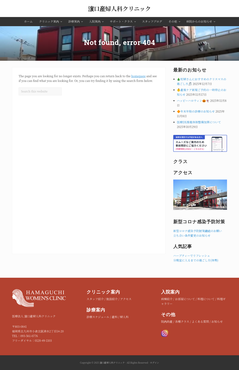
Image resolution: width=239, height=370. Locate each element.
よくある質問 (200, 321)
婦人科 (124, 317)
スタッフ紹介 (95, 299)
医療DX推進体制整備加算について (199, 122)
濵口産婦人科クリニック (119, 8)
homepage (138, 76)
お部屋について (185, 299)
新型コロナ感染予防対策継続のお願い (197, 231)
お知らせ (217, 321)
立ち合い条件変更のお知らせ (192, 235)
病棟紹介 (167, 299)
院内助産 (167, 321)
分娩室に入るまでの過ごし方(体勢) (195, 260)
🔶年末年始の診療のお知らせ (196, 111)
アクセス (126, 299)
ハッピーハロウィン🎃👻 (193, 101)
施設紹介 (112, 299)
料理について (206, 299)
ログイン (154, 362)
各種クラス (182, 321)
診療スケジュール (98, 317)
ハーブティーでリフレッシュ (191, 256)
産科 (115, 317)
